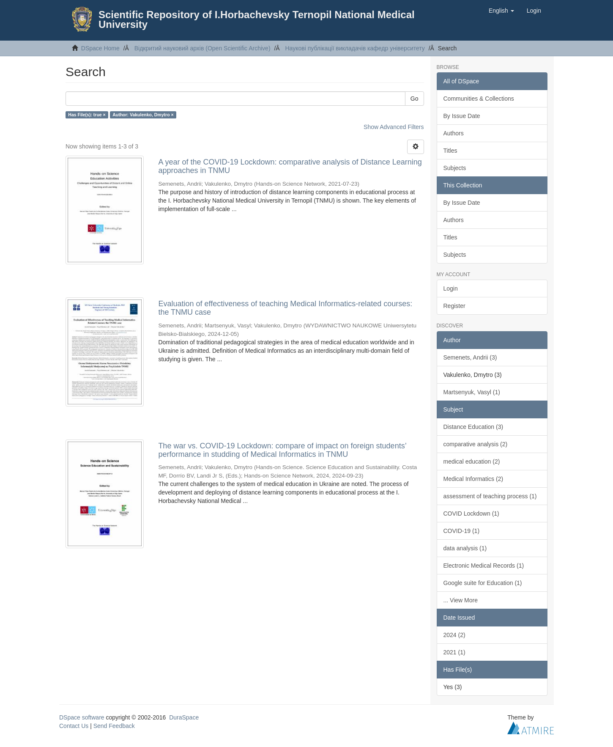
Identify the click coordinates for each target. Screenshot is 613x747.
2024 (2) (454, 635)
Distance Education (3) (473, 426)
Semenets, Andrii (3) (470, 357)
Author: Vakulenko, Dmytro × (142, 114)
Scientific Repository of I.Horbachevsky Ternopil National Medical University (257, 19)
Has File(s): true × (86, 114)
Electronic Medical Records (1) (483, 565)
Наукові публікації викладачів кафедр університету (354, 48)
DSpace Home (100, 48)
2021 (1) (454, 652)
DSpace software (81, 717)
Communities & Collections (478, 98)
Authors (453, 133)
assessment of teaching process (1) (490, 496)
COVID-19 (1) (461, 530)
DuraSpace (184, 717)
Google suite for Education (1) (482, 582)
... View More (460, 600)
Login (450, 288)
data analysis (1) (465, 548)
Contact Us (73, 725)
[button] (501, 10)
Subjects (454, 168)
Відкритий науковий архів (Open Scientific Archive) (202, 48)
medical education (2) (471, 461)
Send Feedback (114, 725)
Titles (450, 150)
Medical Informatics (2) (473, 478)
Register (454, 305)
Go (414, 98)
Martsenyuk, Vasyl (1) (471, 392)
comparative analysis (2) (475, 444)
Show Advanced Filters (394, 127)
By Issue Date (461, 116)
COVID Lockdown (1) (471, 513)
